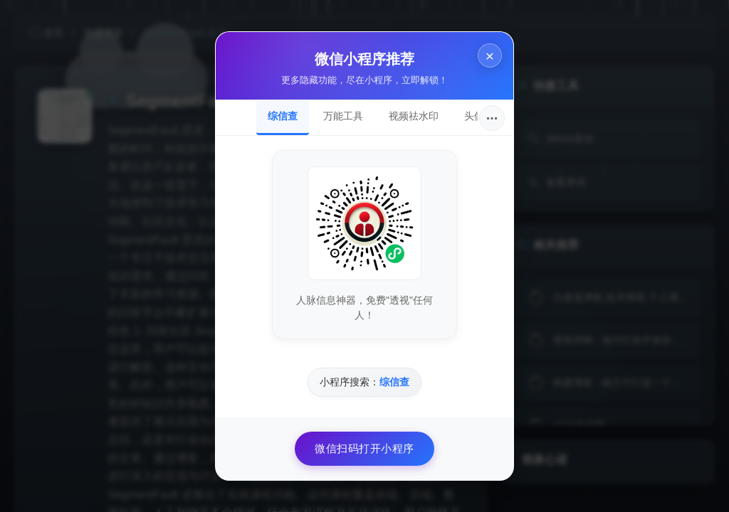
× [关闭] (490, 56)
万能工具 (343, 116)
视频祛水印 (414, 116)
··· (492, 118)
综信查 (283, 116)
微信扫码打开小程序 (364, 448)
